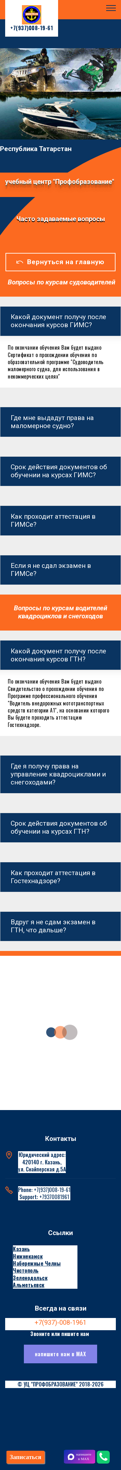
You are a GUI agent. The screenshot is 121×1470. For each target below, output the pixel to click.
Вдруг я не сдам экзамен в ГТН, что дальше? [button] (53, 926)
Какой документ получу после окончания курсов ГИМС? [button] (58, 321)
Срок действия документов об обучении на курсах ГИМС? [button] (59, 471)
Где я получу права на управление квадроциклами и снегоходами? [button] (58, 774)
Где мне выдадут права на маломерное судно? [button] (52, 422)
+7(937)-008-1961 (60, 1322)
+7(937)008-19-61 (52, 1190)
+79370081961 (54, 1197)
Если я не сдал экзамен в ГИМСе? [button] (51, 570)
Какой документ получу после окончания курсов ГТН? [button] (58, 655)
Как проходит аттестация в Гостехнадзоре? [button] (53, 877)
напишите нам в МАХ (60, 1354)
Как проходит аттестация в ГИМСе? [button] (53, 520)
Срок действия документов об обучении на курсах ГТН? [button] (59, 827)
